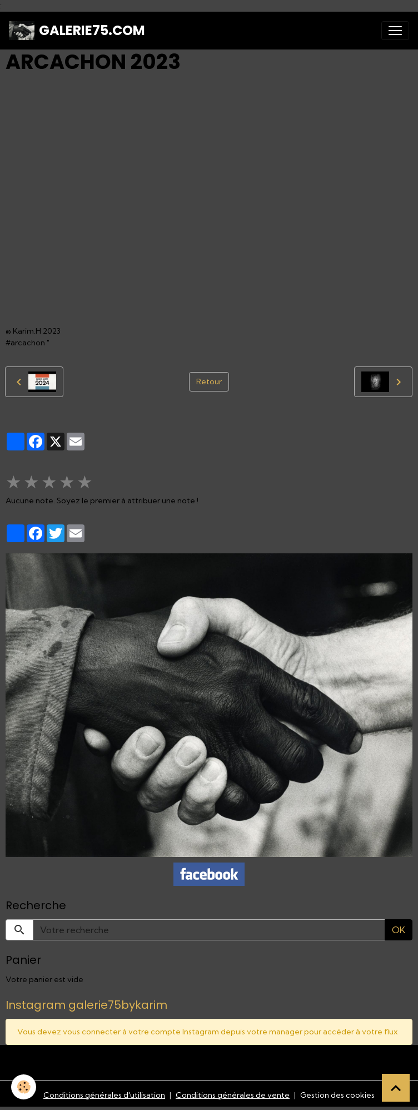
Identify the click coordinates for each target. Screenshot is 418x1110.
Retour (209, 381)
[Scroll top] (396, 1088)
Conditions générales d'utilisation (104, 1095)
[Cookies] (23, 1086)
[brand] (77, 31)
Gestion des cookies (337, 1095)
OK (398, 929)
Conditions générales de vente (233, 1095)
